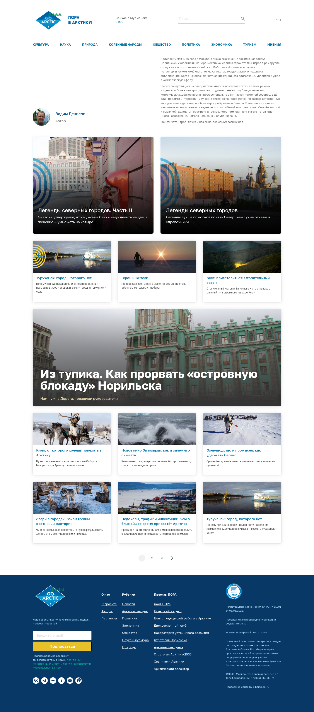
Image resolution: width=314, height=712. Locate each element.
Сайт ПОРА (162, 604)
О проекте (109, 604)
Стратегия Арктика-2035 (172, 654)
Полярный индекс (167, 611)
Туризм (249, 44)
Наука (65, 44)
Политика (191, 44)
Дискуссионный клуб (170, 625)
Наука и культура (135, 640)
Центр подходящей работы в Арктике (182, 618)
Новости (128, 604)
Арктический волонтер (171, 669)
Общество (162, 44)
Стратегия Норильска (170, 640)
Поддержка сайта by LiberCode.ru (247, 686)
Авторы (107, 611)
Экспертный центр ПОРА (251, 632)
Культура (41, 44)
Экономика (221, 44)
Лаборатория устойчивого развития (181, 632)
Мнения (274, 44)
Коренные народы (125, 44)
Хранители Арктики (169, 661)
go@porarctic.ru (236, 623)
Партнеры (109, 618)
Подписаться (62, 646)
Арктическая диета (168, 647)
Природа (90, 44)
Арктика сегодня (135, 611)
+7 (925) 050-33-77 (262, 677)
